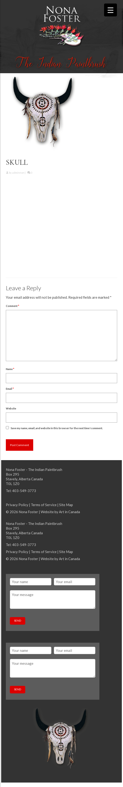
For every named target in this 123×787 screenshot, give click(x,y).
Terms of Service (44, 505)
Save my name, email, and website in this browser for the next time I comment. (57, 428)
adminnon (18, 172)
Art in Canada (69, 512)
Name (10, 369)
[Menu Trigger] (110, 10)
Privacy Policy (17, 505)
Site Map (66, 505)
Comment (12, 305)
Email (10, 388)
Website (11, 408)
